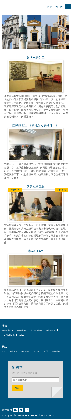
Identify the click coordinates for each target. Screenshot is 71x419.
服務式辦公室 (7, 330)
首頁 (4, 351)
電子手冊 (56, 351)
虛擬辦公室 (22, 330)
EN (56, 7)
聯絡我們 (36, 351)
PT (61, 7)
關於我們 (25, 351)
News (21, 335)
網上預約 (13, 351)
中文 (49, 7)
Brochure (9, 335)
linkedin (15, 410)
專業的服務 (50, 330)
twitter (21, 410)
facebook (27, 410)
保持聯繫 (17, 367)
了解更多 (15, 189)
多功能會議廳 (36, 330)
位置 (46, 351)
